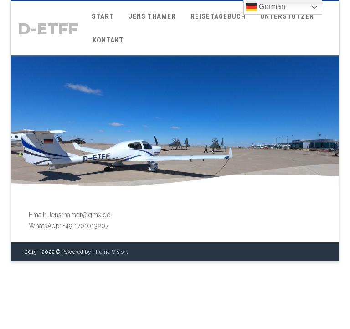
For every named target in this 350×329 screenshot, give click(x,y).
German (265, 7)
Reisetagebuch (218, 16)
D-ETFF (48, 28)
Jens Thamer (152, 16)
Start (103, 16)
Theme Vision (110, 236)
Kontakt (108, 40)
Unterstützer (287, 16)
